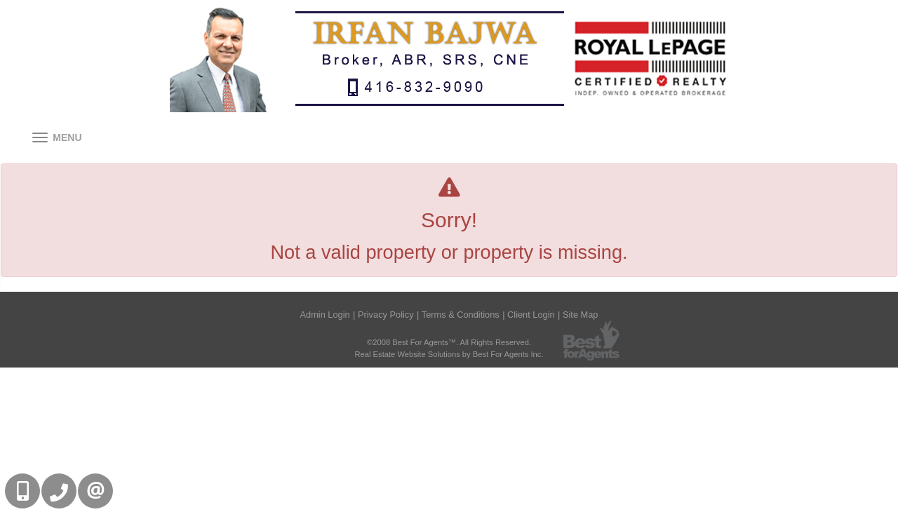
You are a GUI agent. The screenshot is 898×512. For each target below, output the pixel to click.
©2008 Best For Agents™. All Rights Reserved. (449, 342)
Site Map (580, 314)
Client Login (531, 314)
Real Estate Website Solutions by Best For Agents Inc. (448, 354)
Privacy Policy (386, 314)
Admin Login (325, 314)
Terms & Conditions (461, 314)
